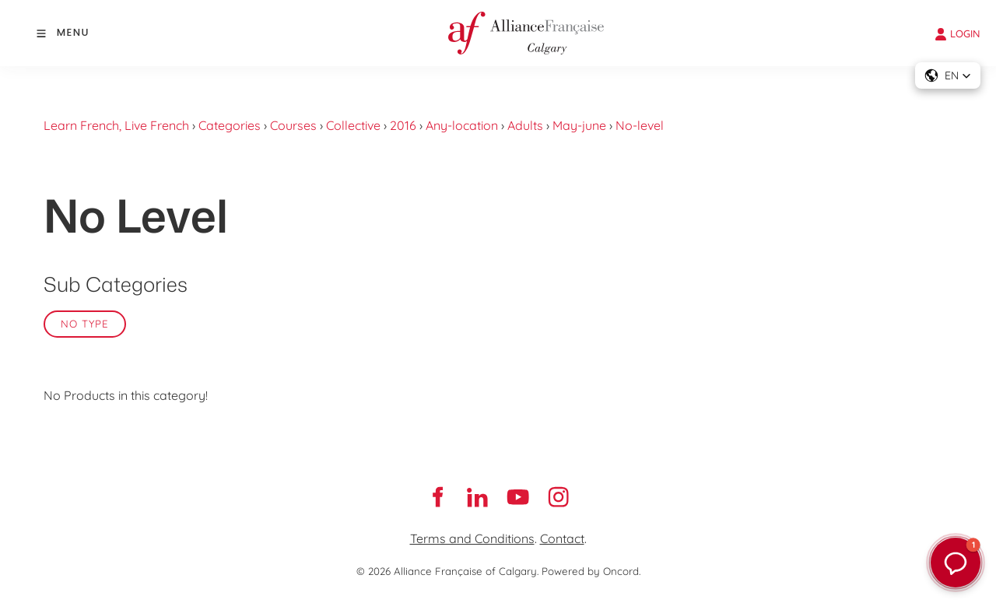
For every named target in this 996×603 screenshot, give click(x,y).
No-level (639, 125)
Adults (525, 125)
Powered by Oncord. (591, 571)
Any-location (462, 125)
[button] (947, 75)
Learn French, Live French (116, 125)
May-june (579, 125)
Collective (353, 125)
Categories (229, 125)
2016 (403, 125)
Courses (293, 125)
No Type (85, 323)
